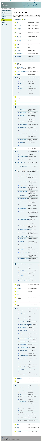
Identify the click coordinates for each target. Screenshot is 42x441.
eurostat (18, 74)
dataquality (19, 56)
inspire (18, 284)
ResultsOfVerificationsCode (24, 272)
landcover (19, 288)
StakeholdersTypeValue (24, 366)
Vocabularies (4, 20)
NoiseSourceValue (23, 353)
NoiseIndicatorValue (23, 344)
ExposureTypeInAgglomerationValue (24, 324)
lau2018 (18, 297)
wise (18, 427)
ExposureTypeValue (23, 327)
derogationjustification (23, 124)
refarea (21, 88)
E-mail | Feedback (5, 437)
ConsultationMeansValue (24, 318)
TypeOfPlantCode (23, 275)
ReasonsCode (22, 241)
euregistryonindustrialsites (22, 71)
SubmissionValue (23, 374)
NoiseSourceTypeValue (23, 350)
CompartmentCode (23, 208)
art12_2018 (19, 28)
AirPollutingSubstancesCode (24, 267)
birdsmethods (22, 115)
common (18, 50)
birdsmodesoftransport (23, 118)
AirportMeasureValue (23, 310)
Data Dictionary (10, 8)
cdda (18, 47)
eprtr (18, 63)
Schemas (3, 18)
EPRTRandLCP (20, 67)
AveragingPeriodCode (23, 185)
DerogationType (22, 270)
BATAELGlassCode (23, 187)
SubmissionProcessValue (24, 371)
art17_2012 (19, 36)
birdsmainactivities (23, 112)
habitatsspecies (22, 142)
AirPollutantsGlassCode (24, 176)
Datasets (3, 12)
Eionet (6, 8)
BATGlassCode (22, 195)
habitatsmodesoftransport (24, 139)
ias (17, 148)
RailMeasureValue (23, 358)
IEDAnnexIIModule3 (21, 170)
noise (18, 308)
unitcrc (21, 92)
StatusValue (22, 369)
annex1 (21, 154)
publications (19, 378)
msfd (18, 304)
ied (17, 151)
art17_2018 (19, 40)
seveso (18, 381)
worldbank (19, 431)
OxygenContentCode (23, 236)
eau (20, 394)
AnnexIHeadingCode (23, 166)
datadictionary (20, 53)
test (17, 385)
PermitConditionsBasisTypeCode (24, 238)
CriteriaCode (22, 211)
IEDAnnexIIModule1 (21, 162)
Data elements (4, 16)
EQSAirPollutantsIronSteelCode (24, 219)
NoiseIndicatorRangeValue (24, 341)
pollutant (21, 159)
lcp (17, 301)
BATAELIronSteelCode (23, 191)
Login (31, 0)
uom (18, 424)
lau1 (17, 291)
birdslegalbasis (22, 109)
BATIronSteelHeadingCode (24, 204)
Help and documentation (6, 10)
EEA (6, 0)
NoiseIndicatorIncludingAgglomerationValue (24, 338)
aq (17, 22)
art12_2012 (19, 25)
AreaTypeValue (22, 313)
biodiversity (19, 44)
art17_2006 (19, 32)
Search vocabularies (18, 19)
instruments (22, 145)
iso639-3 (21, 333)
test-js (21, 403)
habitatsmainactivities (23, 133)
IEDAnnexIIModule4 (21, 263)
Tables (3, 14)
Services (3, 22)
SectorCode (22, 244)
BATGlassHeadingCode (24, 198)
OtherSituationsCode (23, 232)
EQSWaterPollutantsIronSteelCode (24, 229)
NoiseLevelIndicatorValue (24, 347)
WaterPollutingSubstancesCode (24, 280)
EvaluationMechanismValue (24, 321)
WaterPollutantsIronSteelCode (24, 258)
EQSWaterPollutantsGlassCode (24, 225)
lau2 (17, 294)
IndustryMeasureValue (23, 330)
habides (18, 106)
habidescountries (23, 127)
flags (20, 83)
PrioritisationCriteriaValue (24, 355)
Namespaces (4, 24)
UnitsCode (21, 249)
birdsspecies (22, 121)
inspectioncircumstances (24, 156)
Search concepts (26, 19)
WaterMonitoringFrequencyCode (24, 252)
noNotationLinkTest (23, 401)
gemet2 (18, 101)
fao (17, 77)
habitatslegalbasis (23, 130)
